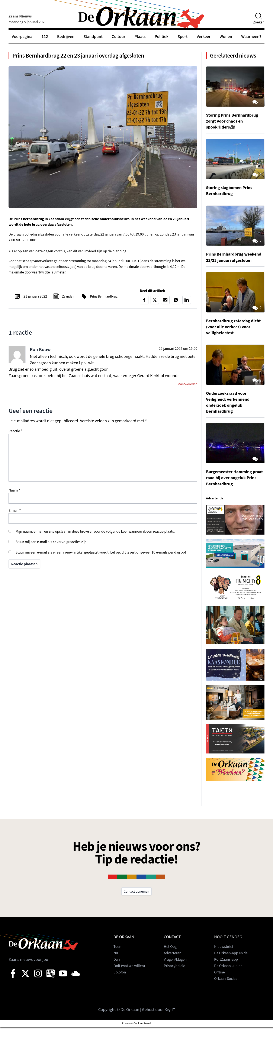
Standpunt (93, 37)
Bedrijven (65, 37)
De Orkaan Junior (229, 983)
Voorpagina (22, 37)
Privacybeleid (176, 983)
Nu (116, 970)
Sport (182, 37)
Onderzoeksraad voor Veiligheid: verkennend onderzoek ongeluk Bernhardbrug (230, 418)
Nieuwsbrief (224, 964)
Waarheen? (251, 37)
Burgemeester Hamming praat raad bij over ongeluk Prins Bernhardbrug (234, 493)
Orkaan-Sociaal (227, 996)
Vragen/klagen (176, 977)
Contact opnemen (136, 908)
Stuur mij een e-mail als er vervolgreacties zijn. (52, 546)
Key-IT (169, 1027)
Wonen (225, 37)
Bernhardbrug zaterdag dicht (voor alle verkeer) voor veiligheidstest (231, 342)
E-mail (15, 514)
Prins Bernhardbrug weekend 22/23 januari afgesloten (230, 270)
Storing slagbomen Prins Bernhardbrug (232, 200)
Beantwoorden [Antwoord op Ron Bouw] (185, 388)
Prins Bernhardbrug (107, 299)
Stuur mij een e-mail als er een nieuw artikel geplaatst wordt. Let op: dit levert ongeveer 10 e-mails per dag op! (101, 556)
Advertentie (215, 514)
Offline (220, 989)
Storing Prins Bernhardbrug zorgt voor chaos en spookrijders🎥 (235, 131)
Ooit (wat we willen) (131, 983)
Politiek (161, 37)
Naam (14, 494)
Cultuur (118, 37)
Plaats (139, 37)
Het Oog (171, 964)
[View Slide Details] (235, 536)
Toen (117, 964)
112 (45, 37)
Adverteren (173, 970)
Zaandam (69, 299)
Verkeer (203, 37)
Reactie (15, 435)
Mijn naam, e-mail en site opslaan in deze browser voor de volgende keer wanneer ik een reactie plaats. (95, 535)
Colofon (120, 989)
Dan (117, 977)
